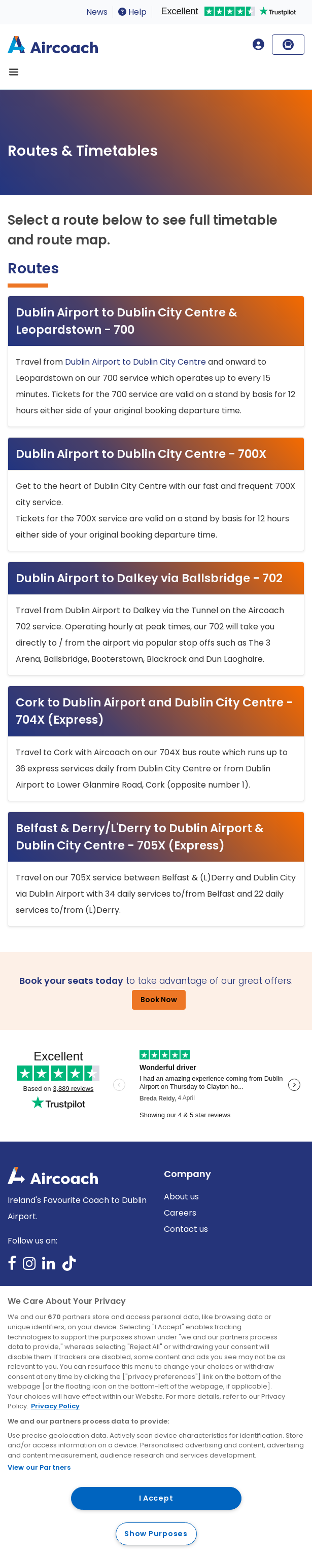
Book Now (159, 1000)
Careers (180, 1213)
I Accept (156, 1498)
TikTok (69, 1266)
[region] (156, 1424)
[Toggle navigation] (14, 72)
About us (181, 1196)
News (97, 12)
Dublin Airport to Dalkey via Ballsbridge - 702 (149, 578)
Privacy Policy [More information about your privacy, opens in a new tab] (55, 1406)
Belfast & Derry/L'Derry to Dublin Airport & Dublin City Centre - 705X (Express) (140, 837)
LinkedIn (48, 1266)
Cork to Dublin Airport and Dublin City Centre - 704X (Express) (154, 711)
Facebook (12, 1266)
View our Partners (39, 1467)
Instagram (29, 1266)
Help (132, 12)
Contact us (186, 1229)
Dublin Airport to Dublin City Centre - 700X (141, 454)
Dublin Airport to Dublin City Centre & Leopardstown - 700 (126, 321)
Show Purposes (155, 1534)
